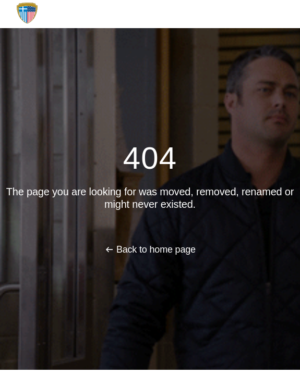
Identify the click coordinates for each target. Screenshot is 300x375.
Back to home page (156, 249)
